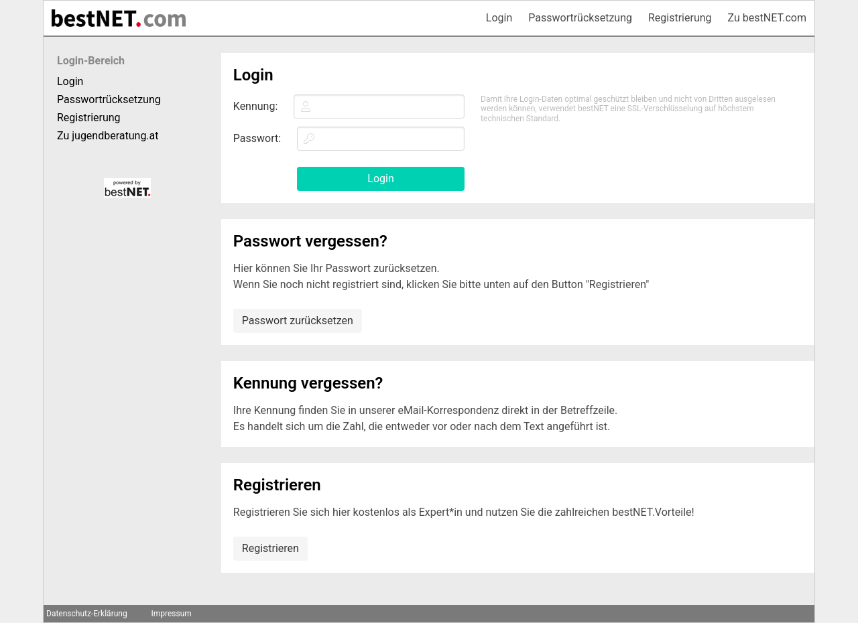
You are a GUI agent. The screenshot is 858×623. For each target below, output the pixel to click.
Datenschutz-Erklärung (86, 613)
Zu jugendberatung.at (108, 135)
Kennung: (255, 106)
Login (499, 17)
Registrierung (680, 17)
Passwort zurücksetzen (297, 320)
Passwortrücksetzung (580, 17)
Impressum (171, 613)
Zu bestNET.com (767, 17)
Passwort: (257, 138)
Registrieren (270, 548)
